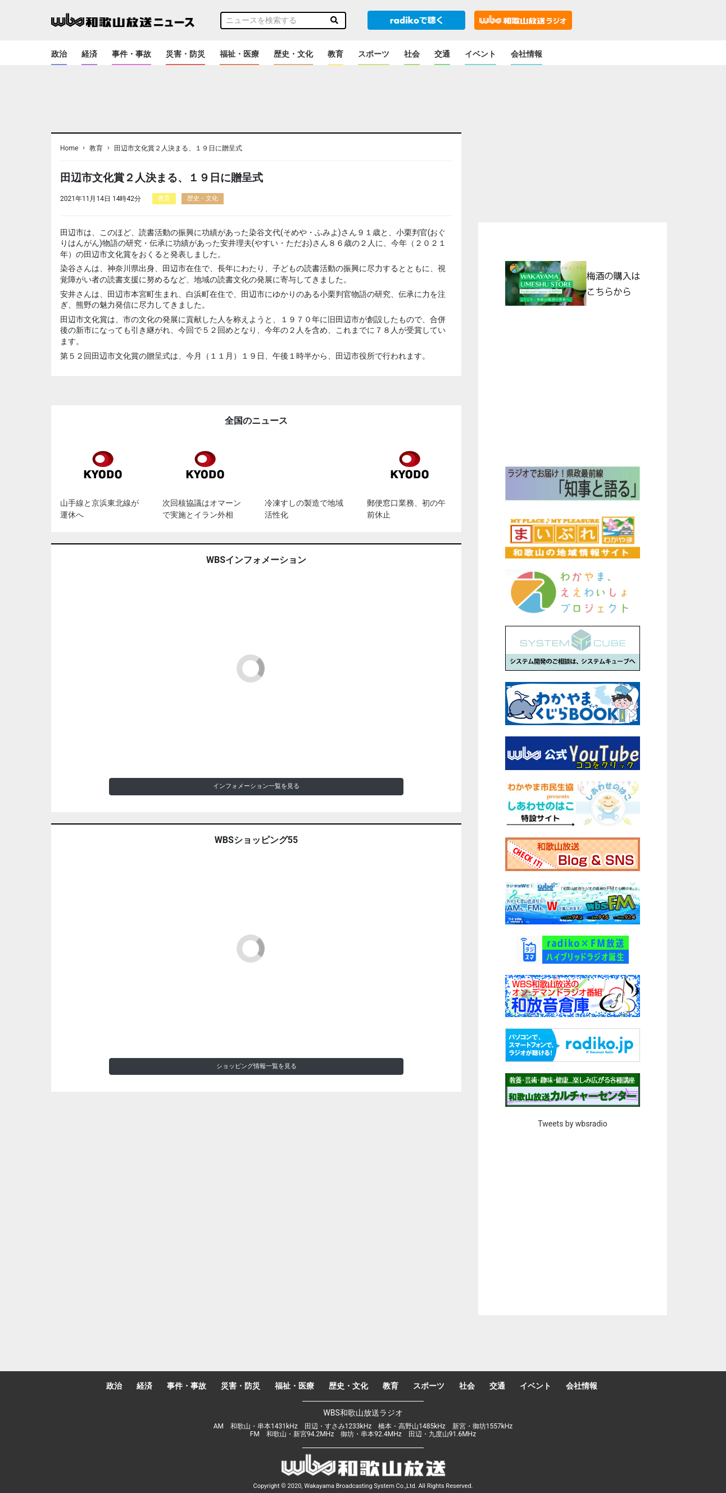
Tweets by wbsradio (572, 1123)
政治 (59, 53)
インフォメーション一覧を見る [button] (256, 786)
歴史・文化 (293, 53)
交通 (442, 53)
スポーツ (373, 53)
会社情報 (526, 53)
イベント (480, 53)
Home (69, 148)
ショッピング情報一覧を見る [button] (256, 1066)
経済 (89, 53)
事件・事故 (131, 53)
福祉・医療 (239, 53)
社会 (412, 53)
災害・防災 (185, 53)
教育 (335, 53)
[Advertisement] (572, 384)
